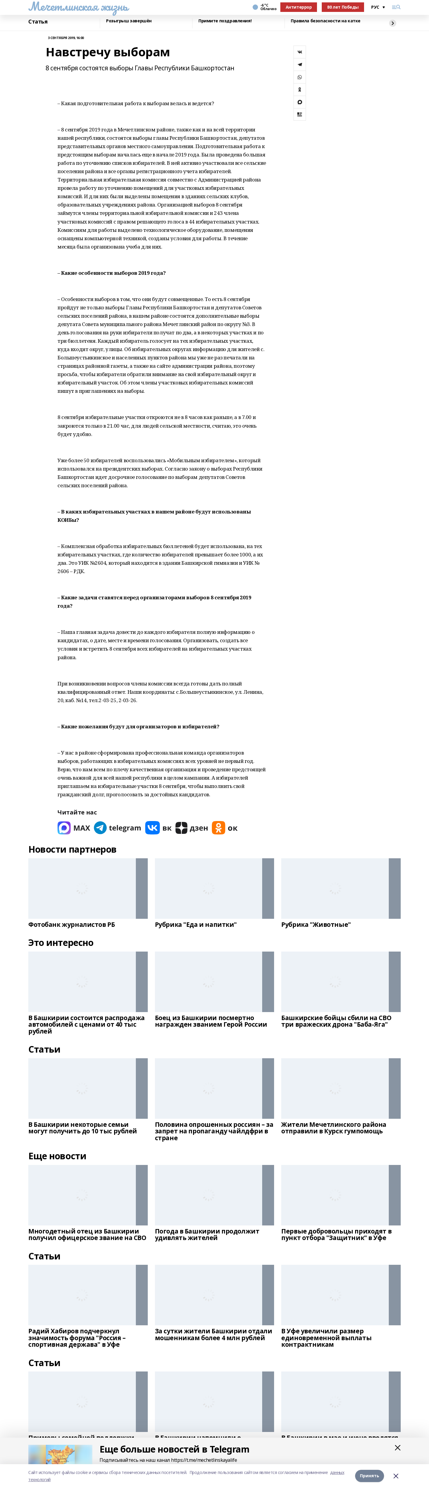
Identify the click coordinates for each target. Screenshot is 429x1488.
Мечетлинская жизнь (78, 6)
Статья (37, 21)
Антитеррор (299, 7)
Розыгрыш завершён (129, 21)
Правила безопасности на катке (325, 21)
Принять (369, 1476)
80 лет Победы (343, 7)
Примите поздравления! (224, 21)
